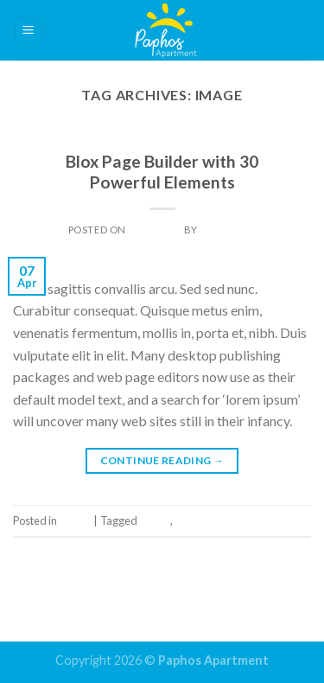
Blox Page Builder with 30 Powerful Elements (162, 172)
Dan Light (228, 229)
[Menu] (29, 30)
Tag (184, 520)
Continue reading (162, 460)
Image (162, 140)
